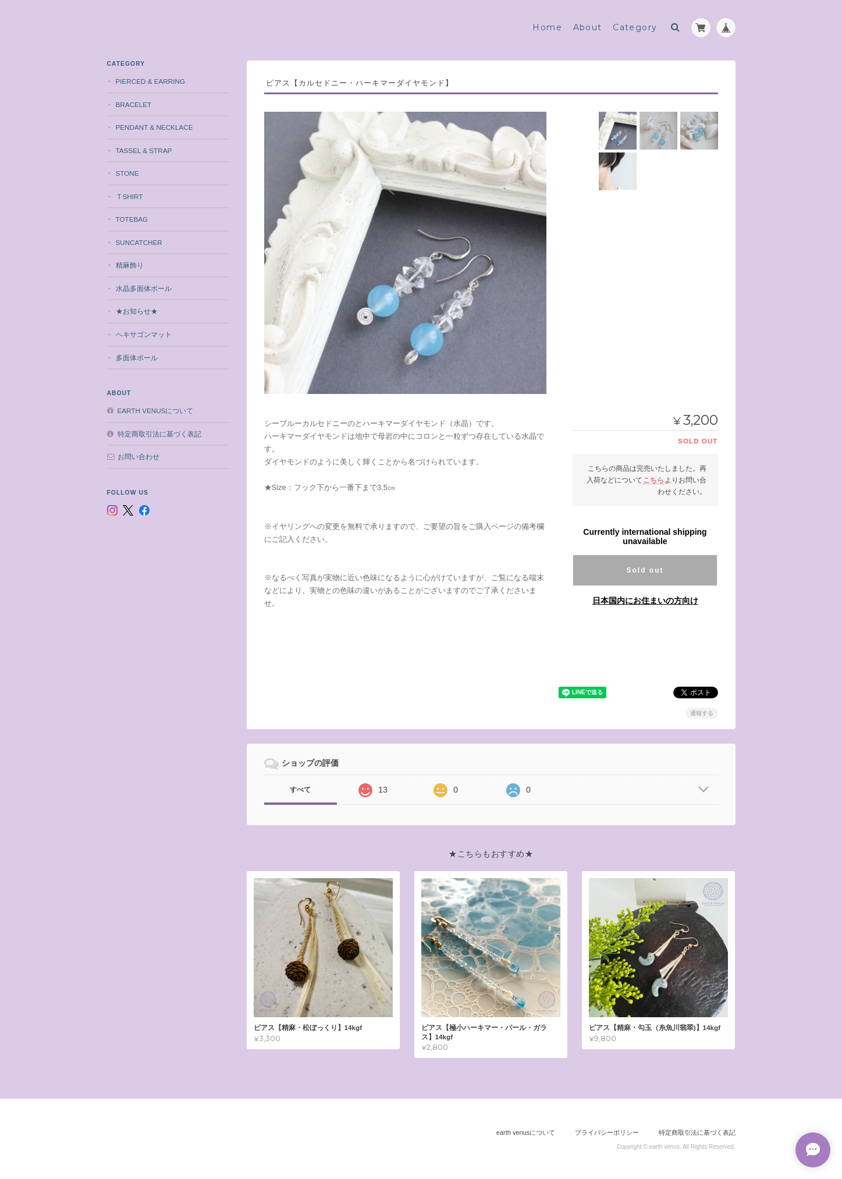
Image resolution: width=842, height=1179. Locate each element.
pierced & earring (151, 81)
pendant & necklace (154, 127)
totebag (132, 219)
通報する (701, 713)
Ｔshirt (129, 196)
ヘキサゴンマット (144, 334)
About (587, 27)
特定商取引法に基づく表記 (159, 434)
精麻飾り (130, 265)
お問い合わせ (138, 456)
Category (635, 27)
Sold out (645, 570)
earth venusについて (156, 410)
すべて (300, 790)
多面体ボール (137, 357)
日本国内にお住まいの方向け (645, 600)
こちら (653, 480)
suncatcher (139, 242)
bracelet (134, 104)
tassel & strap (144, 150)
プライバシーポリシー (607, 1132)
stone (127, 173)
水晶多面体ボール (144, 288)
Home (547, 27)
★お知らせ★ (137, 311)
